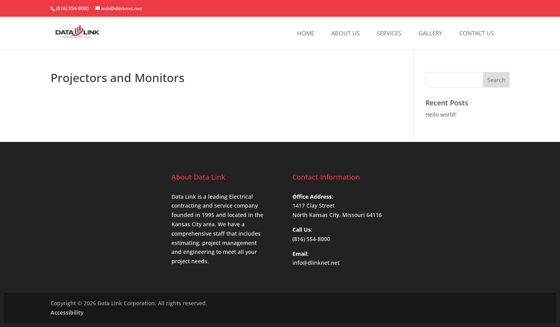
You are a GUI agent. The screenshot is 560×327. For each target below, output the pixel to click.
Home (305, 33)
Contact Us (476, 33)
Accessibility (67, 312)
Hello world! (441, 114)
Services (389, 33)
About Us (345, 33)
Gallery (430, 33)
